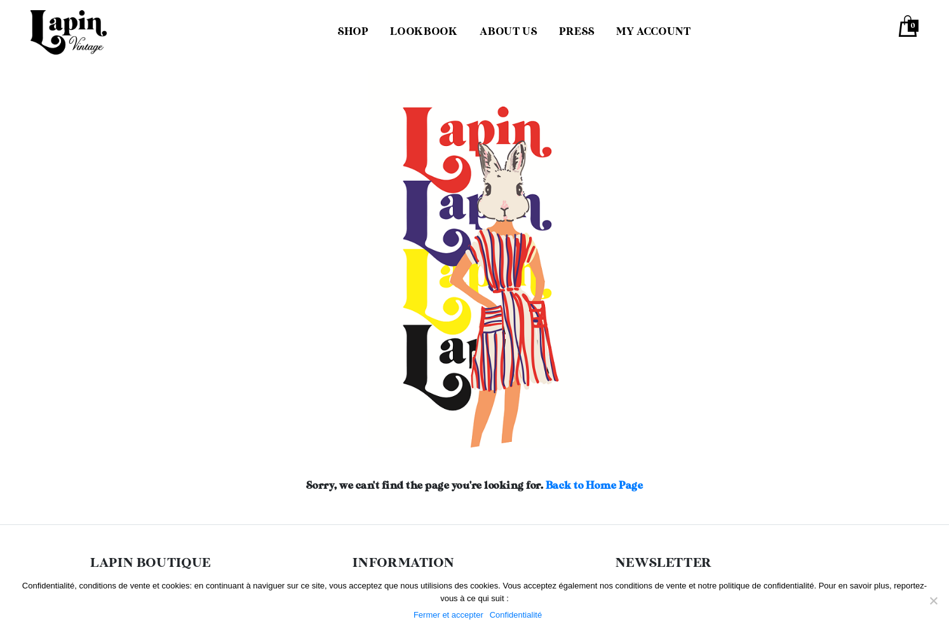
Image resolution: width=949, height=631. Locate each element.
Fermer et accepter (448, 615)
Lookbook (423, 32)
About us (508, 32)
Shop (353, 32)
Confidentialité (516, 615)
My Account (653, 32)
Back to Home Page (594, 486)
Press (576, 32)
